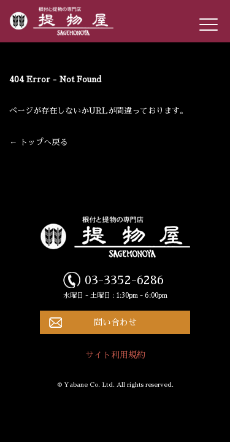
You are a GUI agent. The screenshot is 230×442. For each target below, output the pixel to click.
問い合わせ (115, 322)
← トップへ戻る (38, 142)
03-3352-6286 (124, 280)
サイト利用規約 (115, 355)
